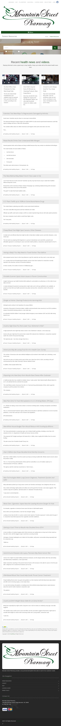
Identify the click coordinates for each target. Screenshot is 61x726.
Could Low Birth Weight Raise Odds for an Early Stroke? (23, 601)
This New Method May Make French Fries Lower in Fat (22, 176)
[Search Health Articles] (27, 48)
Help (16, 2)
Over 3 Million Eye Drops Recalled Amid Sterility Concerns (23, 452)
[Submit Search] (55, 48)
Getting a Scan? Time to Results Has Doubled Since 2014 (23, 527)
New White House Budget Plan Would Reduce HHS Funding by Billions (28, 426)
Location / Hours (39, 2)
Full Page (33, 134)
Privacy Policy (5, 690)
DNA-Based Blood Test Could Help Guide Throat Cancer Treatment (27, 575)
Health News (10, 51)
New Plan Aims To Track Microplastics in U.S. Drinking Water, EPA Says (28, 401)
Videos (21, 51)
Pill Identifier (22, 2)
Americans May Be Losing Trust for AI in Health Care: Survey (24, 350)
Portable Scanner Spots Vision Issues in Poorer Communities (25, 276)
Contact (4, 683)
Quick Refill (30, 2)
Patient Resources (6, 680)
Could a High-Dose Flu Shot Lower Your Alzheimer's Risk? (23, 326)
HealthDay (12, 634)
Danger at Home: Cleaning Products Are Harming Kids (22, 300)
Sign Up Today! (47, 2)
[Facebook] (2, 723)
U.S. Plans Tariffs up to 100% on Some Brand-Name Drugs (23, 201)
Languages (11, 2)
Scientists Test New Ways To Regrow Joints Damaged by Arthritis (25, 113)
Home (46, 36)
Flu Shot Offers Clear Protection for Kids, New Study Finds (10, 89)
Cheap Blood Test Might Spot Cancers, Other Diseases (22, 230)
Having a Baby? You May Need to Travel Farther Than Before (24, 252)
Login (54, 2)
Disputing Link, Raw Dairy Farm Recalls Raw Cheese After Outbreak (26, 375)
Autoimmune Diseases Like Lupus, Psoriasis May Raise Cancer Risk (26, 553)
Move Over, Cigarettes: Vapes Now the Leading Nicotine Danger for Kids (28, 504)
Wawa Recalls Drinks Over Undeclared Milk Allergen (21, 141)
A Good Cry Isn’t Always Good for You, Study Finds (50, 89)
